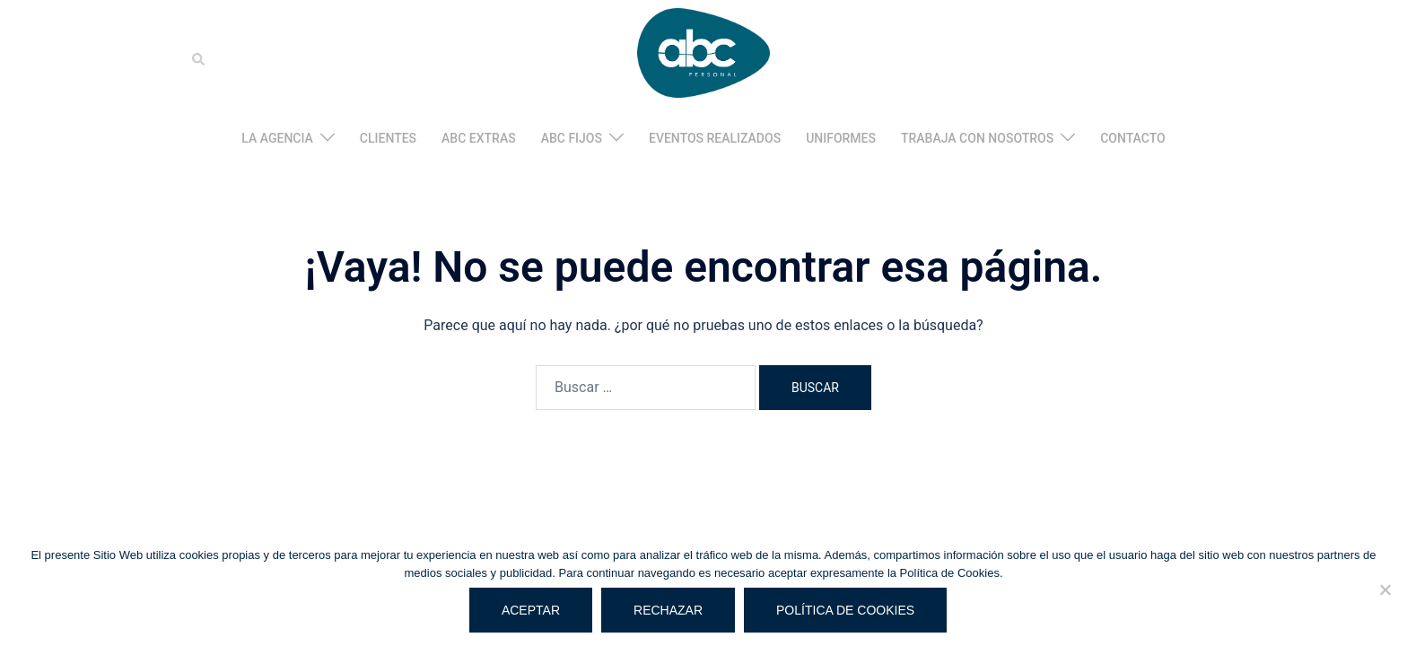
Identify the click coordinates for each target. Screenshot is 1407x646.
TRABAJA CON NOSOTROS (977, 138)
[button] (199, 59)
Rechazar (668, 610)
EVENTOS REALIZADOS (715, 138)
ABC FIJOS (571, 138)
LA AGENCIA (277, 138)
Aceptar (531, 610)
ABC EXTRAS (478, 138)
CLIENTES (388, 138)
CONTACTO (1133, 138)
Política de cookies (845, 610)
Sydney (500, 448)
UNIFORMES (841, 138)
